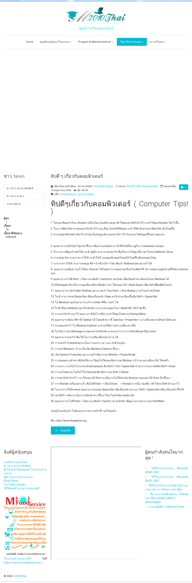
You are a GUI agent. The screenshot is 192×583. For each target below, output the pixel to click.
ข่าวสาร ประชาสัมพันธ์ (20, 188)
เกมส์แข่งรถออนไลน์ (15, 462)
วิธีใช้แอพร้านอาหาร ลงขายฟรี (21, 488)
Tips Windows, (68, 194)
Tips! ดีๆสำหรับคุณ (130, 41)
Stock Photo (11, 480)
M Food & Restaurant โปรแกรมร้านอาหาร (25, 471)
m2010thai (19, 576)
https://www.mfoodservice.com (22, 562)
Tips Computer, (86, 194)
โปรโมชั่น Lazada (14, 484)
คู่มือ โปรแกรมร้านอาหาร (18, 477)
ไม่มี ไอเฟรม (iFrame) (96, 503)
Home (29, 41)
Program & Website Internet (94, 41)
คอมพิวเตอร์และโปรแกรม (54, 41)
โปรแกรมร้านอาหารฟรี (17, 558)
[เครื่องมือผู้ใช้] (183, 187)
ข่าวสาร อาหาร (15, 196)
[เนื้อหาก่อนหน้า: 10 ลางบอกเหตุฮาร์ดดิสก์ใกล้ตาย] (63, 430)
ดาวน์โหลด (156, 41)
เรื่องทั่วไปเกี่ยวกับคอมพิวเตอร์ (142, 186)
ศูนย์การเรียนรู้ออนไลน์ (96, 28)
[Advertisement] (25, 109)
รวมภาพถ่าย (14, 203)
